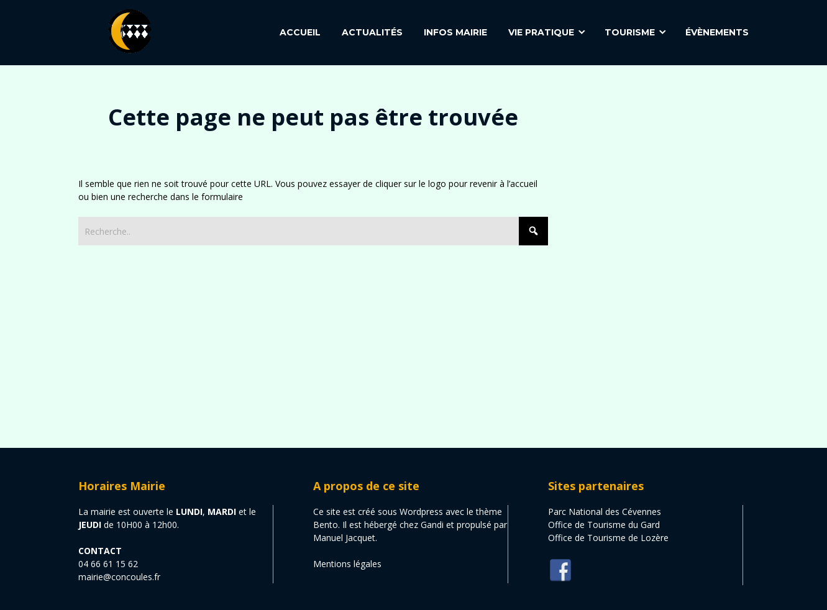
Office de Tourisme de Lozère (608, 538)
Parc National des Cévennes (604, 511)
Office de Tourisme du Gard (604, 524)
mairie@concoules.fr (119, 577)
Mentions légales (347, 564)
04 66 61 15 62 (108, 564)
